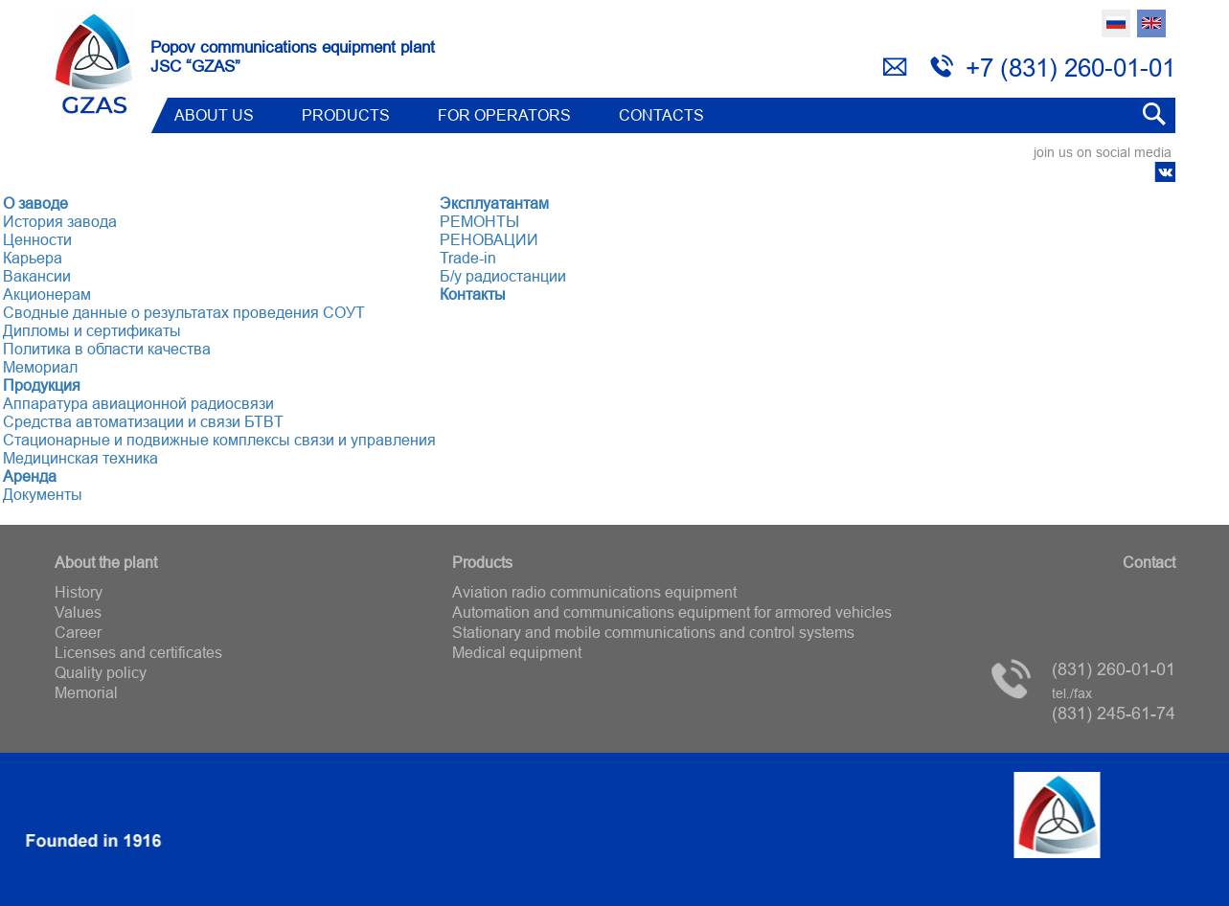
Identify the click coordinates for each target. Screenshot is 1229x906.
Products (346, 115)
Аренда (30, 476)
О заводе (35, 203)
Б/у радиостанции (503, 275)
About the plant (106, 562)
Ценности (37, 239)
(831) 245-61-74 (1113, 704)
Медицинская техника (80, 457)
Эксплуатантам (494, 203)
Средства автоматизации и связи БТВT (143, 421)
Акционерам (47, 294)
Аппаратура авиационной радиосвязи (138, 403)
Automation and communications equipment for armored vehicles (672, 612)
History (78, 591)
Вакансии (37, 275)
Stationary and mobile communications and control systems (653, 632)
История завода (60, 221)
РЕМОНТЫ (479, 221)
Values (78, 612)
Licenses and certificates (138, 652)
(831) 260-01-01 (1113, 669)
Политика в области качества (107, 348)
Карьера (32, 257)
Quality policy (101, 672)
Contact (1149, 562)
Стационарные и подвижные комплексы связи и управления (219, 439)
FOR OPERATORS (504, 115)
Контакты (473, 294)
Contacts (661, 115)
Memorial (86, 692)
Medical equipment (516, 652)
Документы (42, 494)
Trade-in (468, 257)
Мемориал (40, 366)
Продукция (41, 385)
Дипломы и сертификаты (92, 330)
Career (78, 632)
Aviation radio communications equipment (594, 591)
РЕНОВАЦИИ (489, 239)
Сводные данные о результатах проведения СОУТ (184, 312)
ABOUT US (214, 115)
